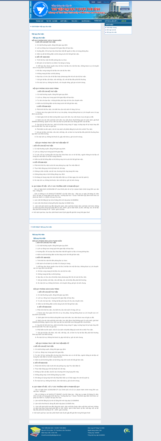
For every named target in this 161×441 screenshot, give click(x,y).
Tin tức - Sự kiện (51, 21)
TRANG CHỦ (39, 21)
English (99, 2)
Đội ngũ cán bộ (111, 30)
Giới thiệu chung (112, 27)
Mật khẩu (112, 5)
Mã (111, 2)
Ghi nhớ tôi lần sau (125, 7)
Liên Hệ (123, 21)
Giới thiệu (64, 21)
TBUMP (93, 2)
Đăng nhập (106, 2)
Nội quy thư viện (45, 26)
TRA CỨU (75, 21)
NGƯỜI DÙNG (86, 21)
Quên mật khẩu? (114, 10)
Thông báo (98, 21)
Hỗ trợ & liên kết (111, 21)
